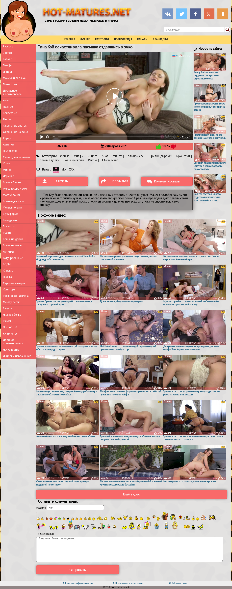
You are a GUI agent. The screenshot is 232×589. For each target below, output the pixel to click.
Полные (8, 106)
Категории (102, 39)
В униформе (10, 214)
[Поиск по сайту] (227, 30)
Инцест (7, 71)
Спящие (8, 270)
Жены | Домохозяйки (16, 157)
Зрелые (7, 53)
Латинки (8, 251)
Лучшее (85, 39)
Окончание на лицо (15, 132)
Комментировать (167, 181)
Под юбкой (10, 327)
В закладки (160, 39)
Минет (7, 170)
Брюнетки (9, 226)
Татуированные (13, 258)
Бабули (7, 59)
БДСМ (7, 264)
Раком (7, 321)
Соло (6, 163)
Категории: (49, 156)
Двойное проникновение (13, 342)
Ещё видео (131, 494)
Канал (46, 169)
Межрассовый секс (15, 188)
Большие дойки (13, 239)
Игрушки (8, 176)
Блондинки (10, 220)
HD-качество (11, 349)
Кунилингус (10, 333)
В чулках (8, 308)
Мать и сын (10, 84)
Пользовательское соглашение (127, 583)
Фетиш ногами (12, 207)
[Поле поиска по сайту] (197, 29)
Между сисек (11, 302)
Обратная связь (178, 583)
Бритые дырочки (14, 201)
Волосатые (10, 113)
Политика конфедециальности (78, 583)
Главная (69, 39)
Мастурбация (12, 195)
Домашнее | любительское (12, 92)
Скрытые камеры (14, 283)
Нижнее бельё (12, 314)
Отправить (77, 570)
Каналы (142, 39)
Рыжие (7, 233)
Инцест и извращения (17, 356)
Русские (8, 46)
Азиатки (8, 144)
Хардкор (8, 138)
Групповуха (10, 151)
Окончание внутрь (15, 125)
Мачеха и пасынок (14, 78)
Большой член (12, 182)
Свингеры (9, 289)
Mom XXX (68, 169)
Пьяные (8, 277)
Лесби (7, 119)
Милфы (7, 65)
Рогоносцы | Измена (16, 296)
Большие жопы (12, 245)
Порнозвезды (123, 39)
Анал (6, 100)
